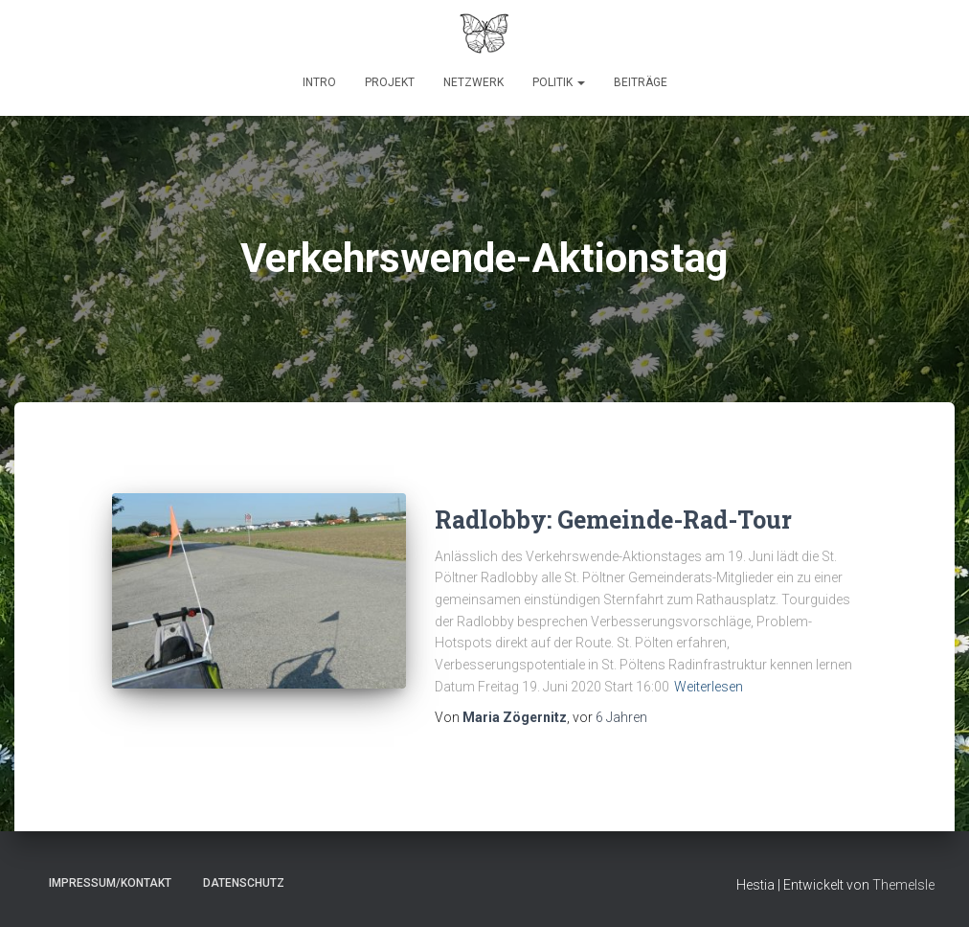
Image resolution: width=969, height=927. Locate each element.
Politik (558, 82)
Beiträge (640, 82)
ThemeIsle (903, 885)
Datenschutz (243, 883)
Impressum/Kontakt (110, 883)
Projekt (390, 82)
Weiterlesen (708, 686)
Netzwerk (473, 82)
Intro (319, 82)
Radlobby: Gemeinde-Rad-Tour (613, 519)
